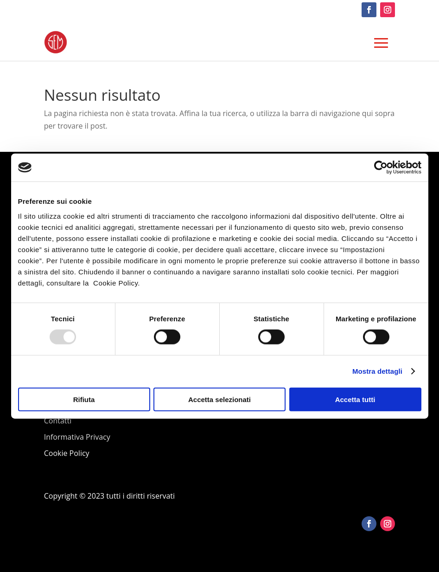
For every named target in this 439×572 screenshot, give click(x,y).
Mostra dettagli (377, 371)
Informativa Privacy (77, 437)
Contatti (58, 421)
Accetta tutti (355, 399)
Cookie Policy (66, 453)
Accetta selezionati (219, 399)
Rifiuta (84, 399)
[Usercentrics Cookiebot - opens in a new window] (380, 168)
